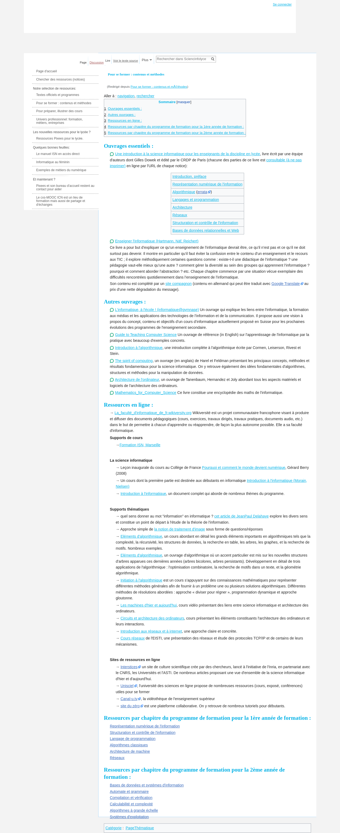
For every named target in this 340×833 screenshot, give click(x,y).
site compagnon (178, 283)
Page (83, 62)
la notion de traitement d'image (179, 529)
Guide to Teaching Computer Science (146, 335)
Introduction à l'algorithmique (139, 348)
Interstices (129, 667)
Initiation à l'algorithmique (142, 580)
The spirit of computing (134, 361)
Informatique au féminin (52, 162)
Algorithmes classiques (129, 745)
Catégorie (113, 828)
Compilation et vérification (131, 798)
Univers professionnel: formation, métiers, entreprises (59, 121)
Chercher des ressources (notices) (60, 79)
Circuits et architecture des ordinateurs (152, 618)
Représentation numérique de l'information (207, 184)
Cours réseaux (133, 638)
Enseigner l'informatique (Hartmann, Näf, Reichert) (156, 241)
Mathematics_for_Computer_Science (145, 392)
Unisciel (127, 686)
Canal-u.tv (129, 699)
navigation (125, 96)
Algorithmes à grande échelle (134, 810)
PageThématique (140, 828)
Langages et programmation (195, 199)
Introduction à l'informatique (143, 493)
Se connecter (282, 4)
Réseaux (179, 215)
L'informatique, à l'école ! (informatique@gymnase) (157, 310)
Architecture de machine (130, 751)
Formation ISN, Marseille (140, 445)
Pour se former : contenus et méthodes (63, 103)
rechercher (145, 96)
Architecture (182, 207)
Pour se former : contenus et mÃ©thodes (159, 86)
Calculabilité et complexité (131, 804)
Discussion (97, 62)
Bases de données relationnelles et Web (205, 230)
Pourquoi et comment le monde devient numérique (243, 467)
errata (202, 192)
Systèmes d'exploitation (129, 817)
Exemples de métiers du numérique (61, 170)
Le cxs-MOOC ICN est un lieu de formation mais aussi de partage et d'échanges (60, 201)
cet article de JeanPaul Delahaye (241, 516)
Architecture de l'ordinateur (137, 379)
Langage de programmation (132, 739)
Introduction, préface (189, 176)
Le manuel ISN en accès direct (57, 154)
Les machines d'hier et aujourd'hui (149, 605)
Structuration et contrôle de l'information (205, 223)
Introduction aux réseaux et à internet (151, 631)
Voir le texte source (125, 60)
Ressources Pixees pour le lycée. (59, 138)
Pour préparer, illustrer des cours (59, 111)
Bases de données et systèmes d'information (147, 785)
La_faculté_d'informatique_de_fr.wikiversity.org (153, 413)
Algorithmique (183, 192)
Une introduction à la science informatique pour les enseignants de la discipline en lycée (187, 154)
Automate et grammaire (129, 791)
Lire (107, 60)
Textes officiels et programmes (57, 95)
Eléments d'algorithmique (141, 536)
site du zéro (130, 706)
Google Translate (285, 283)
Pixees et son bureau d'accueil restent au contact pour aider (65, 187)
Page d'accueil (46, 71)
